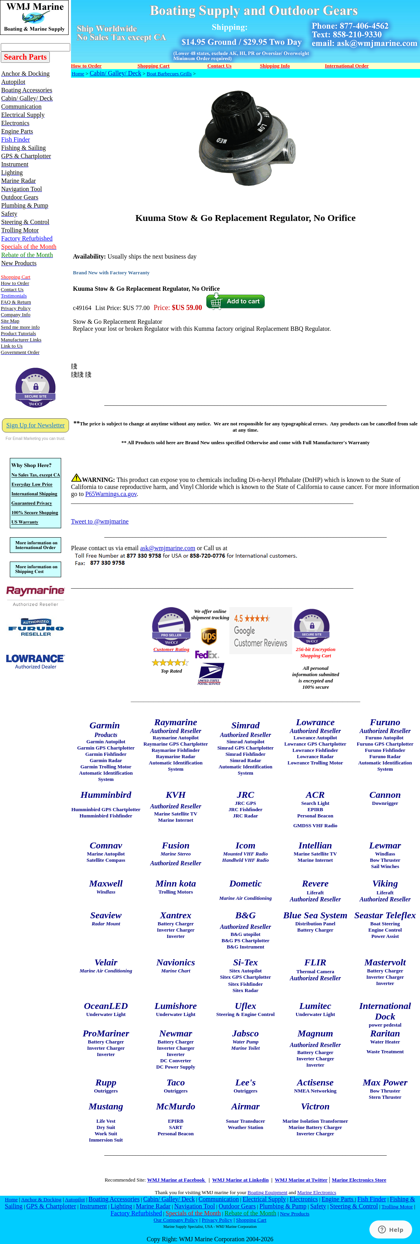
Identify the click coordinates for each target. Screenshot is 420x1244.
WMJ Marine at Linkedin (240, 1180)
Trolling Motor (397, 1206)
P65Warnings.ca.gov (110, 494)
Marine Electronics (316, 1192)
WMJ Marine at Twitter (301, 1180)
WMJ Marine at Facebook (176, 1180)
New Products (294, 1214)
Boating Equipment (267, 1192)
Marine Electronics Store (359, 1180)
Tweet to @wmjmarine (100, 521)
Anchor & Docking (41, 1199)
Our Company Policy (176, 1220)
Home (78, 74)
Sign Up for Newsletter (35, 425)
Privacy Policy (217, 1220)
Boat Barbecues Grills (169, 74)
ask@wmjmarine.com (167, 548)
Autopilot (75, 1199)
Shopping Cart (251, 1220)
